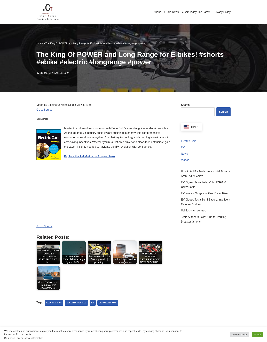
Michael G (45, 73)
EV (183, 147)
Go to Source (44, 109)
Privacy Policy (222, 12)
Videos (185, 160)
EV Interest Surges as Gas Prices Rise (204, 193)
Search (185, 104)
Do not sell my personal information (23, 338)
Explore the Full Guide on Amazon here (89, 156)
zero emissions (108, 303)
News (184, 153)
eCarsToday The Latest (196, 12)
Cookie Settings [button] (239, 334)
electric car (53, 303)
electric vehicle (76, 303)
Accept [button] (257, 334)
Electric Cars (189, 141)
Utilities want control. (193, 210)
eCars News (171, 12)
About (156, 12)
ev (92, 303)
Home (39, 43)
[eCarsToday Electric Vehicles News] (47, 12)
